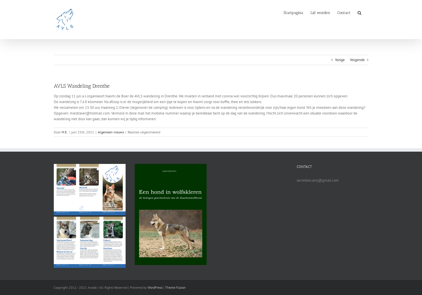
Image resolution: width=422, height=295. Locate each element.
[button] (359, 12)
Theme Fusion (175, 287)
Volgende (357, 59)
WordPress (155, 287)
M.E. (65, 132)
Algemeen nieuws (111, 132)
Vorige (340, 59)
